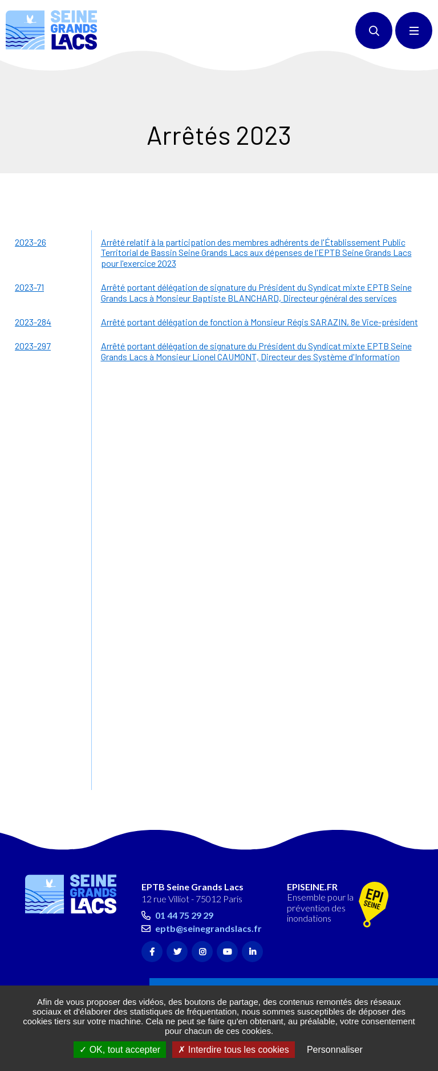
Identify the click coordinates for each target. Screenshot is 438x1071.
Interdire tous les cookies (233, 1049)
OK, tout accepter (119, 1049)
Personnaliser (335, 1049)
